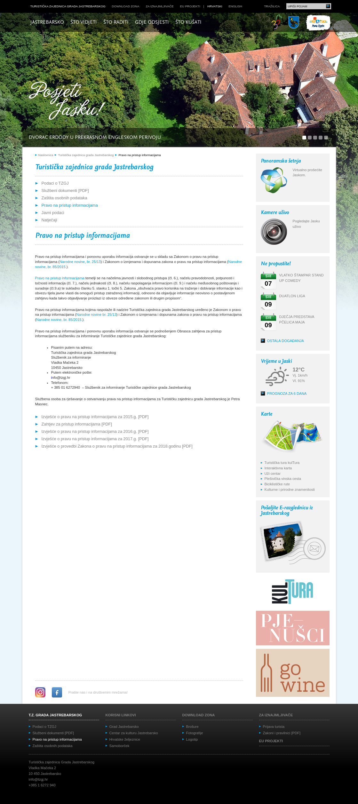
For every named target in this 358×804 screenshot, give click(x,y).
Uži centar (273, 473)
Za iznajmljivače (159, 6)
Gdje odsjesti (152, 22)
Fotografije (194, 733)
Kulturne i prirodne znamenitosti (290, 489)
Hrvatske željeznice (124, 739)
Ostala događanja (285, 341)
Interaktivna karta (278, 468)
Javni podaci (53, 212)
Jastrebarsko (47, 22)
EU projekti (190, 6)
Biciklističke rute (277, 484)
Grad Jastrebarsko (124, 726)
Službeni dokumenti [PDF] (65, 190)
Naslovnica (45, 155)
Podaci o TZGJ (55, 183)
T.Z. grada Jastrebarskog (55, 715)
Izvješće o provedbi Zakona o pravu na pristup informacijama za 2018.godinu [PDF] (117, 446)
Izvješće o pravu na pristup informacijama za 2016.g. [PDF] (95, 431)
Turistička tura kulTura (282, 463)
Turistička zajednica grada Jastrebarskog (68, 6)
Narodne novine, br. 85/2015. (59, 320)
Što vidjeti (83, 22)
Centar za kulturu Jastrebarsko (133, 733)
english (235, 6)
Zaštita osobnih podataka (64, 197)
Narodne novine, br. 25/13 (80, 262)
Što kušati (188, 22)
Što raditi (116, 22)
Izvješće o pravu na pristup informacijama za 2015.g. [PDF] (95, 416)
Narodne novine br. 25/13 (96, 314)
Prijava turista (274, 726)
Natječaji (49, 220)
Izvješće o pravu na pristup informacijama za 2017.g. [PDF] (95, 438)
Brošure (192, 726)
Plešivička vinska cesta (283, 479)
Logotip (192, 739)
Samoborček (119, 746)
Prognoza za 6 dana (287, 393)
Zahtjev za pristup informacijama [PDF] (77, 424)
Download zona (125, 6)
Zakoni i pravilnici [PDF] (282, 733)
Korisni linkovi (121, 715)
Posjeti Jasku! (69, 102)
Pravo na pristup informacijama (139, 155)
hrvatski (214, 6)
